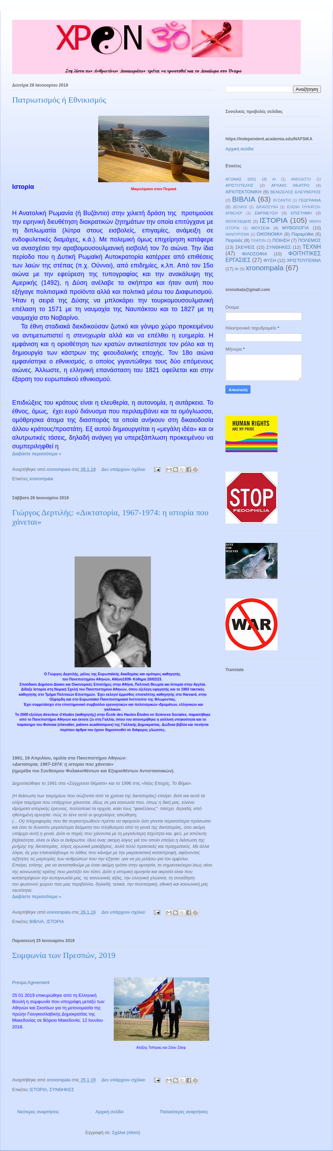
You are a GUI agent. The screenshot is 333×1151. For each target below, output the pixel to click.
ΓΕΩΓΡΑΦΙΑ (310, 200)
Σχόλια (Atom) (126, 1132)
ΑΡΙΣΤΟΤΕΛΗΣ (239, 185)
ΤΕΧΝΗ (311, 247)
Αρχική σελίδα (109, 1111)
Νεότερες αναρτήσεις (38, 1111)
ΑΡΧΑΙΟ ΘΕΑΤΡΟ (290, 185)
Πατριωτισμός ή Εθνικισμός (59, 99)
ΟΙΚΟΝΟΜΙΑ (270, 234)
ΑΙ (274, 179)
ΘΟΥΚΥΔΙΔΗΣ (238, 221)
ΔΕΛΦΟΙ (240, 207)
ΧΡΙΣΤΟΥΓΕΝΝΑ (304, 260)
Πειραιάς (234, 240)
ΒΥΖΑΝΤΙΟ (282, 200)
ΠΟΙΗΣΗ (281, 240)
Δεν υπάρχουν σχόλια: (124, 469)
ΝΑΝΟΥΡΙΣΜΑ (237, 234)
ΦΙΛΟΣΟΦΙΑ (254, 253)
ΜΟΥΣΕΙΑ (260, 228)
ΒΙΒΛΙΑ (36, 921)
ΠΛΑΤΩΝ (258, 241)
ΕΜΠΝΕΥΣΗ (266, 213)
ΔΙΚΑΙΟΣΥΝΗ (267, 207)
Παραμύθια (302, 234)
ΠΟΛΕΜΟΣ (309, 240)
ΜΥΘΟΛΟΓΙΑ (295, 227)
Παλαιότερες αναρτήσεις (184, 1111)
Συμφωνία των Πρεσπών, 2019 (64, 955)
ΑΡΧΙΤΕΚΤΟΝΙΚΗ (243, 191)
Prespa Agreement (31, 982)
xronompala (41, 478)
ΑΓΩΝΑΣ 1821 (240, 179)
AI (237, 268)
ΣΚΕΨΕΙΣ (245, 247)
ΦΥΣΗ (270, 260)
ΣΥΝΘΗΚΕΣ (61, 1089)
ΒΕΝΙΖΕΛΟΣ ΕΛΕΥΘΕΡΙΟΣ (296, 192)
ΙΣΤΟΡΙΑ (55, 921)
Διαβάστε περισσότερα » (36, 453)
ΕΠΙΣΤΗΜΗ (301, 213)
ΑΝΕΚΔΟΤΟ (301, 179)
